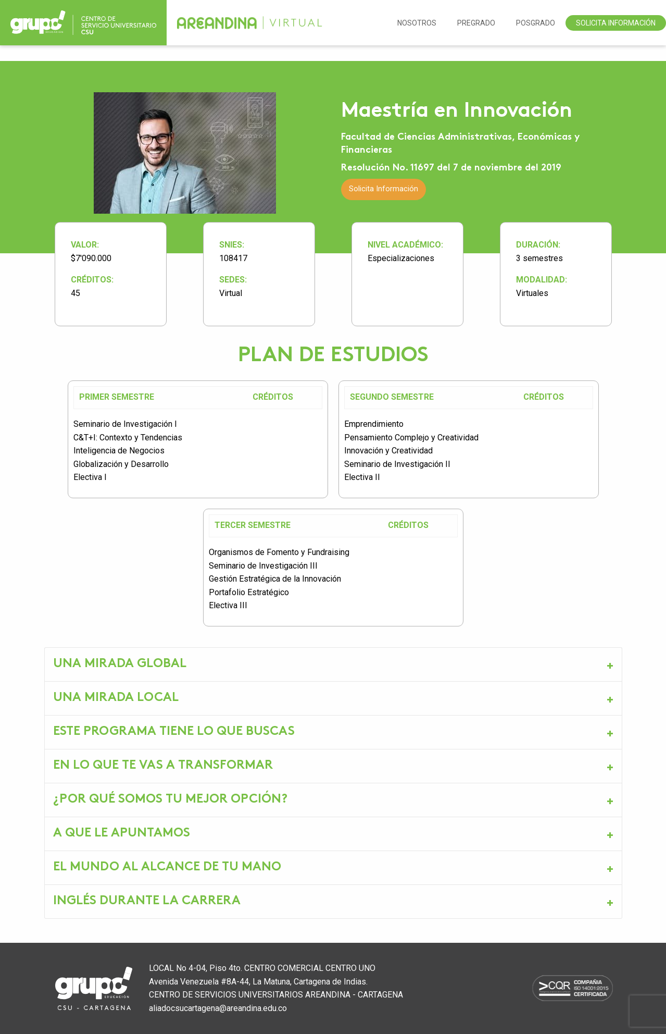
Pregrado (476, 23)
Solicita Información (616, 23)
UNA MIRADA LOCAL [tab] (116, 698)
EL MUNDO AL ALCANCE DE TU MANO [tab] (167, 867)
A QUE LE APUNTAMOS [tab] (121, 834)
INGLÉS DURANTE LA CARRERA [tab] (147, 901)
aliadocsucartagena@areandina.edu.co (218, 1008)
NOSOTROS (416, 23)
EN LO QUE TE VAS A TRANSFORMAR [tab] (163, 766)
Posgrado (535, 23)
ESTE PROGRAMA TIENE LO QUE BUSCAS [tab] (174, 732)
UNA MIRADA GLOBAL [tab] (119, 664)
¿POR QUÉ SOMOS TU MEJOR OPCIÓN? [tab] (170, 800)
